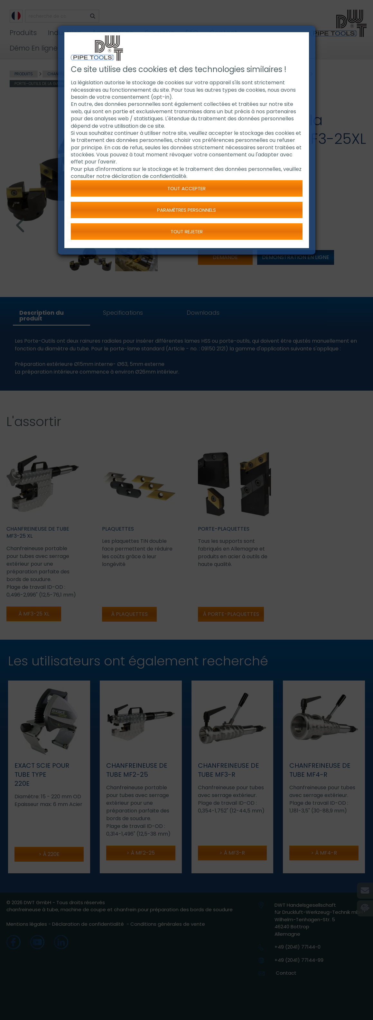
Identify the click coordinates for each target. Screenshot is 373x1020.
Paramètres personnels (186, 210)
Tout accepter (186, 188)
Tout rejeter (187, 231)
